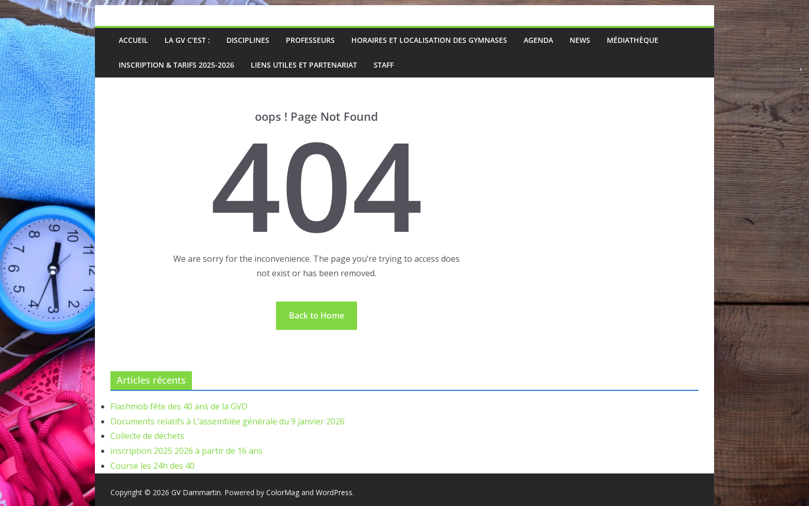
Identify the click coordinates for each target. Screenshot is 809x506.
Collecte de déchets (147, 435)
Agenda (538, 40)
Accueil (133, 40)
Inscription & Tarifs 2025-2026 (176, 65)
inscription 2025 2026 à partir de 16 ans (186, 450)
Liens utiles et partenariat (304, 65)
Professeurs (310, 40)
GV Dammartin (196, 492)
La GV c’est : (187, 40)
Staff (384, 65)
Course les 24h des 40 (152, 465)
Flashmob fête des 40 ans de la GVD (179, 406)
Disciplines (247, 40)
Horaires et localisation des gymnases (429, 40)
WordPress (334, 492)
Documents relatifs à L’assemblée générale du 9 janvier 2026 (227, 421)
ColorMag (282, 492)
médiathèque (632, 40)
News (580, 40)
